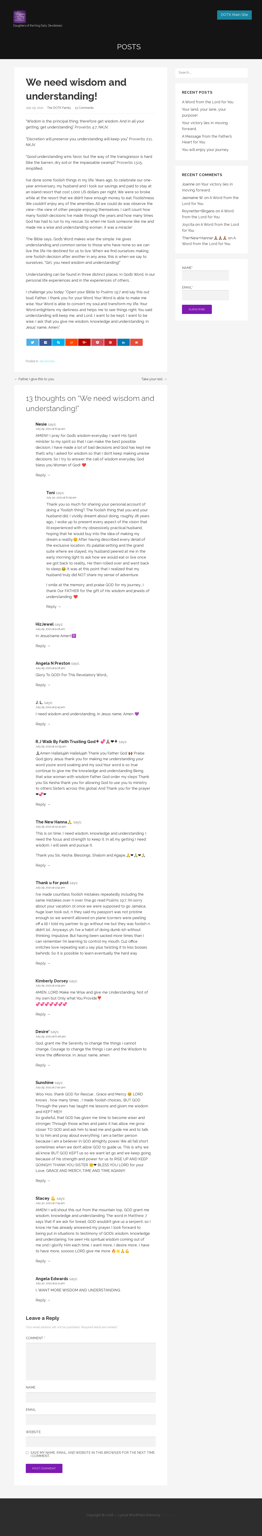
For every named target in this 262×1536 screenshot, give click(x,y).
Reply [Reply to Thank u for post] (41, 963)
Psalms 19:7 (111, 292)
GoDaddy (168, 1515)
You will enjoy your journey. (205, 149)
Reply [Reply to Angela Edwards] (41, 1300)
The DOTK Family (59, 107)
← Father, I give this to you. (34, 379)
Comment (35, 1338)
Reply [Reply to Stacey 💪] (41, 1261)
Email (31, 1410)
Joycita (188, 224)
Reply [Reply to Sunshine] (41, 1180)
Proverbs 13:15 (129, 162)
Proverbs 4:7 (86, 127)
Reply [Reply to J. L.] (41, 724)
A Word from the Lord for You (207, 102)
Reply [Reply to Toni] (51, 606)
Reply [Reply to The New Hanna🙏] (41, 865)
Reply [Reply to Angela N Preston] (41, 685)
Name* (205, 273)
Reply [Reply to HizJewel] (41, 646)
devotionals (47, 361)
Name (30, 1387)
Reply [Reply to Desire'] (41, 1065)
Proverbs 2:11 (140, 139)
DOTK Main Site (234, 14)
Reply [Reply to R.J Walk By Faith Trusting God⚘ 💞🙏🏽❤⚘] (41, 804)
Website (33, 1432)
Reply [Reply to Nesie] (41, 475)
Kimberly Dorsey (52, 980)
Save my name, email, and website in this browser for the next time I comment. (92, 1454)
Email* (205, 293)
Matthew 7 (137, 1215)
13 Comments (84, 107)
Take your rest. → (154, 379)
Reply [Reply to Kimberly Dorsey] (41, 1014)
